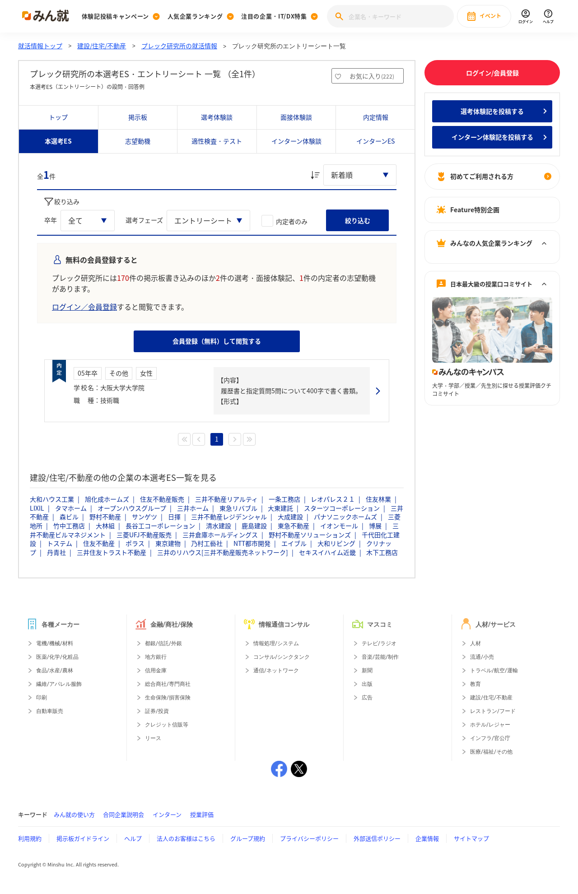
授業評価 (202, 814)
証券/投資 (157, 711)
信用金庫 (156, 670)
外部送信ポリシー (377, 838)
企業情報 (427, 838)
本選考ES (58, 140)
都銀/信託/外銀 (163, 643)
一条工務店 (284, 498)
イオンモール (339, 525)
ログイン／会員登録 (84, 306)
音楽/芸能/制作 (380, 657)
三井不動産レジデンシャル (229, 516)
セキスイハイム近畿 (327, 552)
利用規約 (30, 838)
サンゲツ (144, 516)
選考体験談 (217, 116)
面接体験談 (296, 116)
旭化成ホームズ (107, 498)
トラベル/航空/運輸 (494, 670)
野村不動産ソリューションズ (310, 534)
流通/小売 (482, 657)
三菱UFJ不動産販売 (144, 534)
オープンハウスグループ (132, 507)
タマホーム (71, 507)
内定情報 (375, 116)
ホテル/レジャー (490, 725)
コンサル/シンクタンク (281, 657)
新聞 (367, 670)
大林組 (105, 525)
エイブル (294, 543)
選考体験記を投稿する (492, 111)
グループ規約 (247, 838)
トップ (58, 116)
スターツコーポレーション (342, 507)
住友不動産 (99, 543)
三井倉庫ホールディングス (220, 534)
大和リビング (336, 543)
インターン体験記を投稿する (492, 136)
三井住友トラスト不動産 (111, 552)
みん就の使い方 (74, 814)
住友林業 (378, 498)
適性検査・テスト (216, 140)
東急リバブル (238, 507)
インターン (167, 814)
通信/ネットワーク (276, 670)
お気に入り (372, 75)
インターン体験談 (296, 140)
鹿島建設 (254, 525)
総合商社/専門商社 (168, 684)
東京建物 (168, 543)
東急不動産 (293, 525)
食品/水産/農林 (54, 670)
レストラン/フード (493, 711)
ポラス (135, 543)
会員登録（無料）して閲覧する (216, 340)
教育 (475, 684)
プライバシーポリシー (309, 838)
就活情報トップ (40, 45)
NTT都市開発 (251, 543)
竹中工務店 (69, 525)
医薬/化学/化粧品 (57, 657)
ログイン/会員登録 (492, 72)
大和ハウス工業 (52, 498)
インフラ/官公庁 (490, 738)
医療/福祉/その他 (491, 752)
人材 (475, 643)
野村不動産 (105, 516)
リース (153, 738)
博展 (375, 525)
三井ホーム (193, 507)
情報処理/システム (276, 643)
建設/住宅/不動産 (101, 45)
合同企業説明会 (123, 814)
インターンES (375, 140)
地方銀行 (156, 657)
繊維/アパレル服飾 (59, 684)
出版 (367, 684)
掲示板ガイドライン (82, 838)
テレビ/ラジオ (379, 643)
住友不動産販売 (162, 498)
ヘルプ (133, 838)
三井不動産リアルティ (226, 498)
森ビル (69, 516)
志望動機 (137, 140)
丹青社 (56, 552)
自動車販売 (49, 711)
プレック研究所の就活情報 (179, 45)
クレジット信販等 (166, 725)
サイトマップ (471, 838)
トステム (59, 543)
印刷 (41, 697)
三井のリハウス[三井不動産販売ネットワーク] (222, 552)
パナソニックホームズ (345, 516)
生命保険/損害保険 (168, 697)
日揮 (174, 516)
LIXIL (37, 507)
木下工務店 (382, 552)
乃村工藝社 (207, 543)
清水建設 (218, 525)
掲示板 (137, 116)
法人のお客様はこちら (186, 838)
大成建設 (290, 516)
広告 (367, 697)
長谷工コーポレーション (160, 525)
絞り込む (357, 220)
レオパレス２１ (333, 498)
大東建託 (280, 507)
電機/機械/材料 (54, 643)
